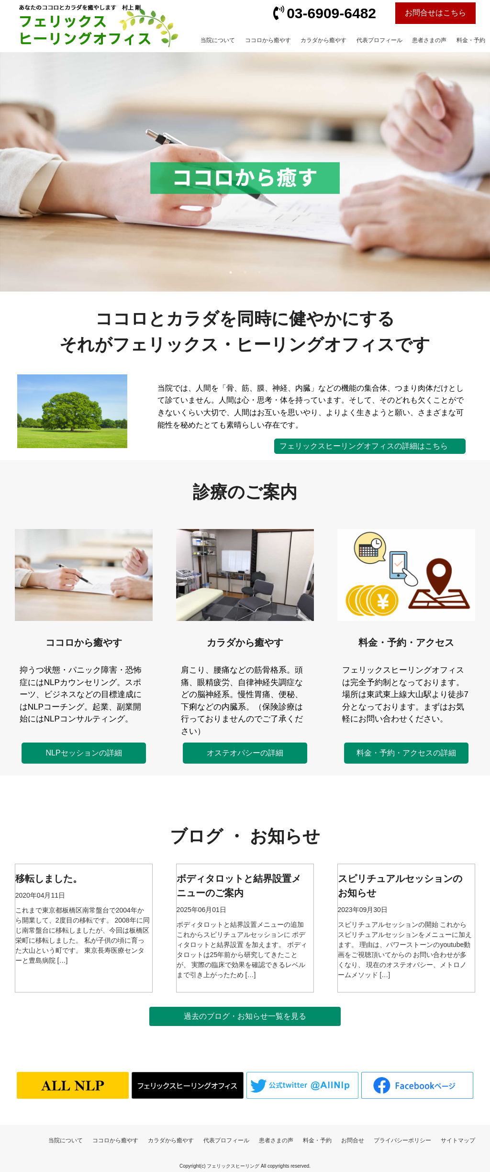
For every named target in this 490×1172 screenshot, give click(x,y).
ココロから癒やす (268, 40)
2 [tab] (248, 272)
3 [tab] (262, 272)
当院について (217, 40)
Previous (163, 166)
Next (326, 166)
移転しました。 (48, 878)
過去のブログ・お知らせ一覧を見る (245, 1016)
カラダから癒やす (323, 40)
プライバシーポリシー (402, 1140)
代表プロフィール (379, 40)
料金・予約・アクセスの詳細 (406, 753)
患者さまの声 (429, 40)
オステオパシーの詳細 (245, 753)
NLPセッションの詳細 (84, 753)
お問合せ (352, 1140)
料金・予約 (471, 40)
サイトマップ (458, 1140)
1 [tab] (233, 272)
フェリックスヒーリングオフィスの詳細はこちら (363, 446)
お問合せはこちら (435, 13)
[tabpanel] (245, 172)
